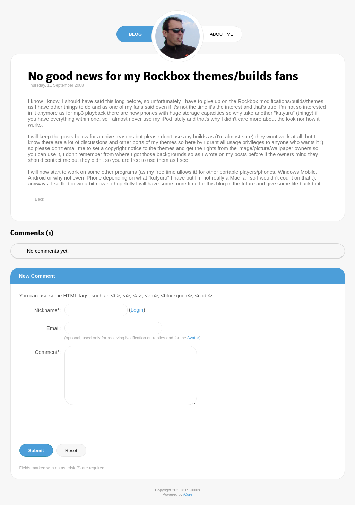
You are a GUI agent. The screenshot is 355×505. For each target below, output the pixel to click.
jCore (187, 494)
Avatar (193, 338)
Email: (53, 328)
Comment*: (48, 352)
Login (137, 310)
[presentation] (72, 424)
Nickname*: (47, 310)
